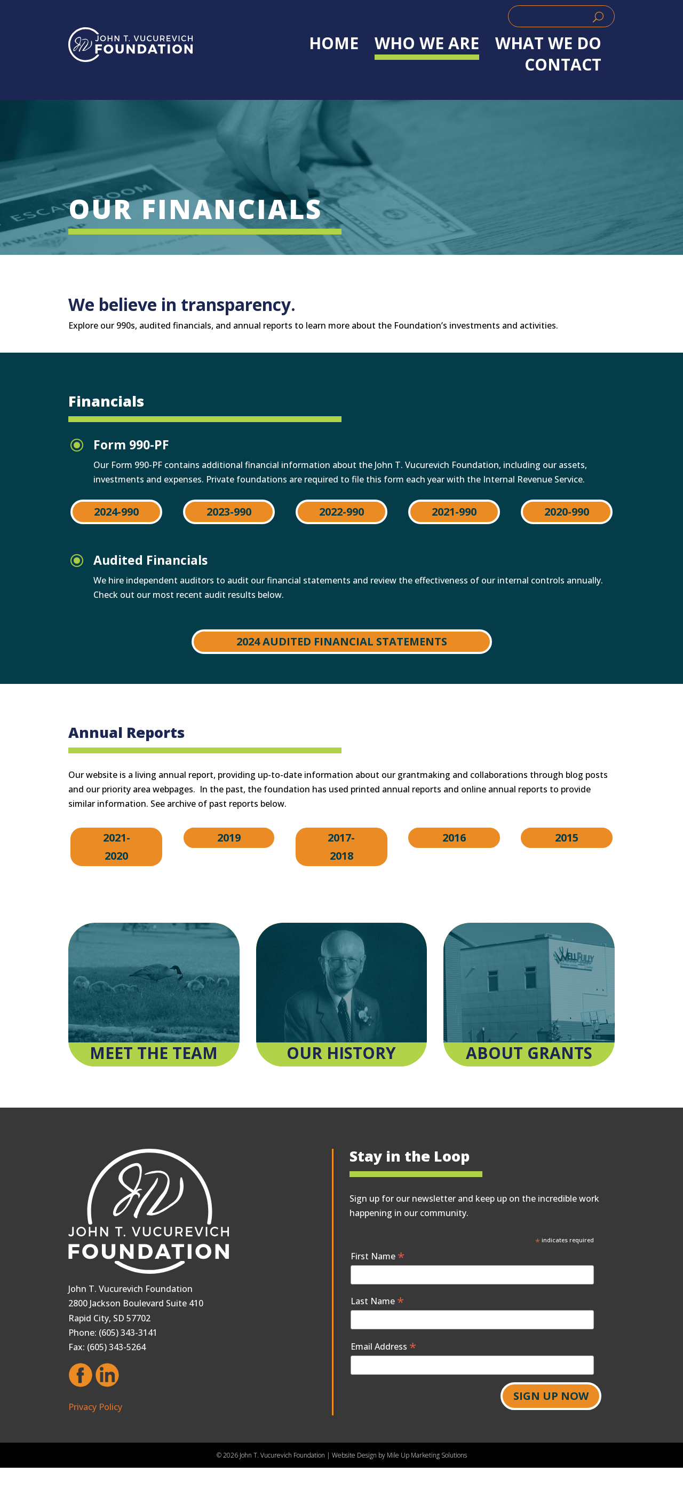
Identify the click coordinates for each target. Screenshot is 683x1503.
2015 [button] (566, 837)
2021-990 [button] (454, 511)
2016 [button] (454, 837)
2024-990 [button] (116, 511)
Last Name (377, 1301)
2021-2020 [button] (116, 846)
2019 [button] (229, 837)
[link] (130, 44)
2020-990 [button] (566, 511)
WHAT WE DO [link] (548, 43)
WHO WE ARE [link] (427, 43)
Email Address (383, 1346)
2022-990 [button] (341, 511)
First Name (377, 1256)
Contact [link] (563, 64)
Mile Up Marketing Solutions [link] (427, 1455)
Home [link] (334, 43)
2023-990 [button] (229, 511)
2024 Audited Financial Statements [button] (341, 641)
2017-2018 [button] (341, 846)
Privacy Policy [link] (95, 1407)
